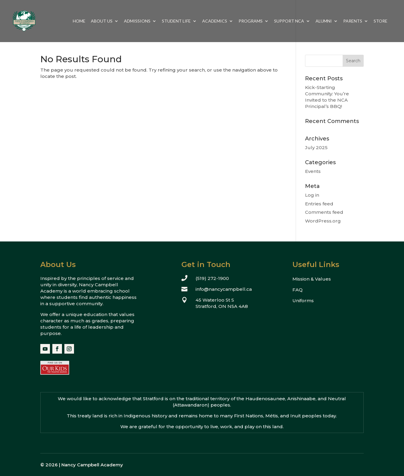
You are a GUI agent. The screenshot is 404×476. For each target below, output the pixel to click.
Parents (352, 21)
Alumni (324, 21)
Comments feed (324, 212)
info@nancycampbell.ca (224, 289)
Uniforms (303, 300)
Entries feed (319, 204)
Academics (214, 21)
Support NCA (289, 21)
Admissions (137, 21)
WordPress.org (323, 221)
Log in (312, 195)
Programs (251, 21)
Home (79, 21)
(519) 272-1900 (212, 278)
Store (380, 21)
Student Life (176, 21)
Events (313, 171)
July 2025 (316, 147)
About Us (102, 21)
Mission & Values (311, 279)
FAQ (297, 290)
